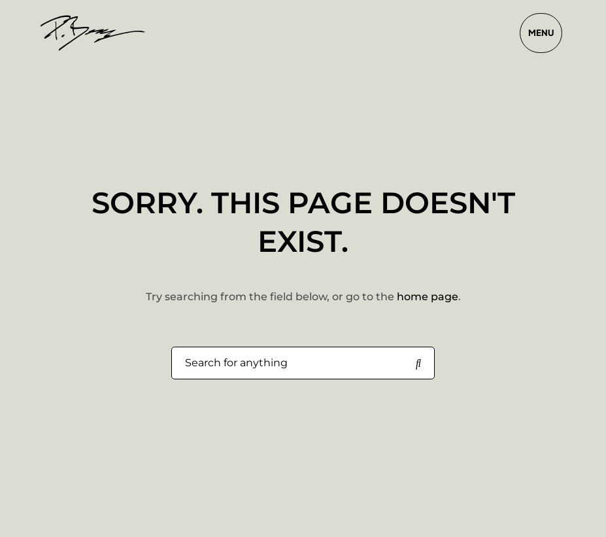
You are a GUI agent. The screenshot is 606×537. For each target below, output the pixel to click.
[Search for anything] (418, 364)
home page (427, 296)
